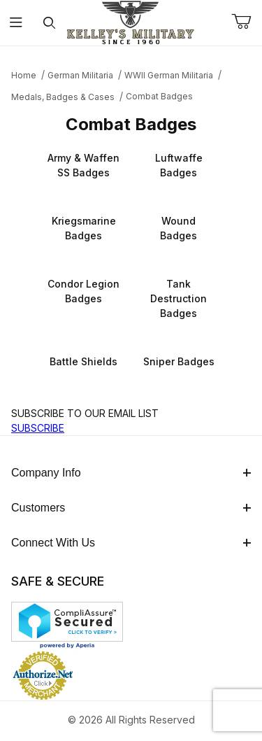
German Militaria (80, 75)
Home (23, 75)
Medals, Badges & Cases (63, 97)
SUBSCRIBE (37, 428)
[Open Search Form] (49, 22)
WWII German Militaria (168, 75)
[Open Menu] (16, 22)
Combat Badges (159, 96)
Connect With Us (131, 543)
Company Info (131, 473)
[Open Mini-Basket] (246, 21)
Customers (131, 508)
